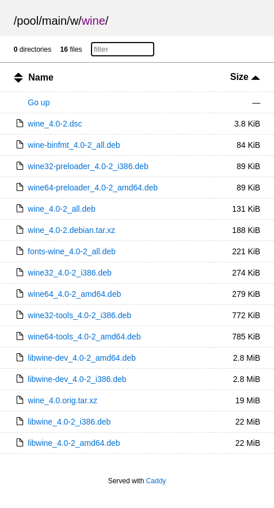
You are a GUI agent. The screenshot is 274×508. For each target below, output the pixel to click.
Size (245, 77)
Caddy (156, 481)
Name (41, 77)
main (54, 20)
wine (93, 20)
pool (28, 20)
